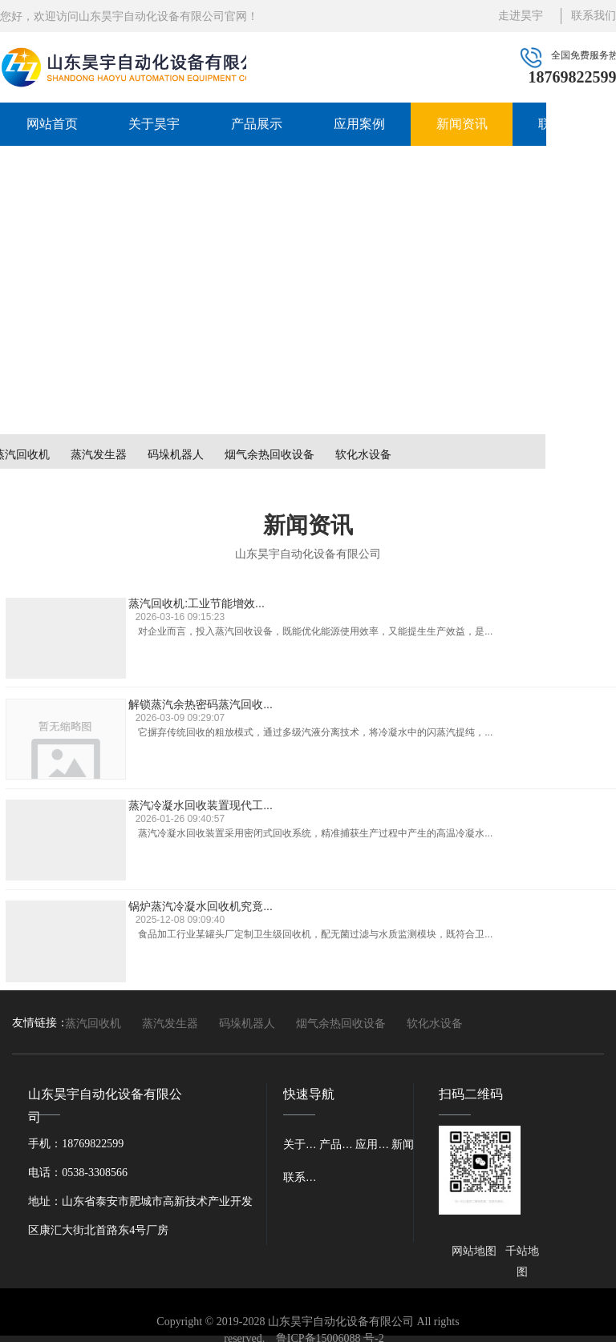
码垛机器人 (176, 454)
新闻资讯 (462, 124)
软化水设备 (363, 454)
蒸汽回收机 (93, 1023)
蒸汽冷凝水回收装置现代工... (208, 708)
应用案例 (359, 124)
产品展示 (256, 124)
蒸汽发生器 (99, 454)
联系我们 (564, 124)
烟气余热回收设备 (269, 454)
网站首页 (52, 124)
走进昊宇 (520, 16)
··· (441, 931)
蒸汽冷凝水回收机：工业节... (208, 817)
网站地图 (474, 1251)
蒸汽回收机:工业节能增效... (204, 599)
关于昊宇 (154, 124)
